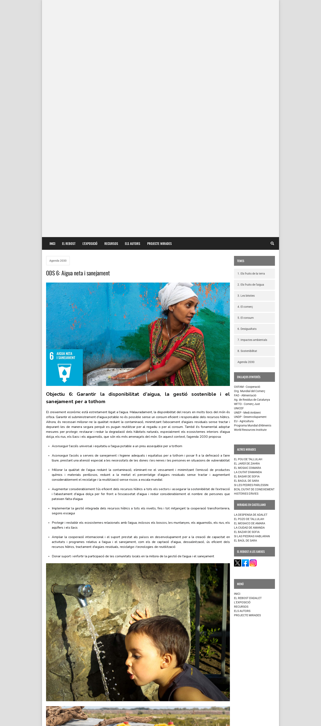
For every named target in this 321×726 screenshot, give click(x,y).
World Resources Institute (250, 197)
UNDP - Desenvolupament (250, 184)
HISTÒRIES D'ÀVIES (246, 260)
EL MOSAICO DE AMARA (249, 290)
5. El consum (245, 85)
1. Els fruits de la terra (251, 40)
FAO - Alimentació (245, 162)
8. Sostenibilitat (247, 118)
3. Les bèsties (246, 62)
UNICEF (239, 175)
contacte (54, 719)
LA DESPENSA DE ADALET (250, 282)
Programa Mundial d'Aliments (252, 192)
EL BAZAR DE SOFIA (247, 299)
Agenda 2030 (58, 27)
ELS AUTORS (132, 10)
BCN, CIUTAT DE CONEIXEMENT (254, 256)
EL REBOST (69, 10)
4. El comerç (245, 74)
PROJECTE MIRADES (159, 10)
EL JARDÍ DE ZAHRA (247, 230)
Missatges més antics (210, 685)
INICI (52, 10)
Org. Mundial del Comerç (249, 158)
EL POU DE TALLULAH (248, 226)
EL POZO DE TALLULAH (249, 286)
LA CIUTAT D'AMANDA (248, 239)
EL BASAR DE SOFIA (247, 243)
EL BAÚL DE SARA (245, 307)
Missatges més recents (66, 685)
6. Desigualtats (247, 96)
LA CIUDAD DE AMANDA (249, 294)
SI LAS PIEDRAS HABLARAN (252, 303)
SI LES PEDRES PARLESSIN (251, 252)
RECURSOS (111, 10)
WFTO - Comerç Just (247, 171)
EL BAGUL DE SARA (246, 248)
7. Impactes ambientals (252, 107)
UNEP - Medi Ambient (247, 179)
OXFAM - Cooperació (247, 154)
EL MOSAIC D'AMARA (247, 235)
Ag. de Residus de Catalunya (252, 166)
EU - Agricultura (244, 188)
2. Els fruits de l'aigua (250, 51)
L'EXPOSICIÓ (90, 10)
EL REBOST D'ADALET (248, 365)
